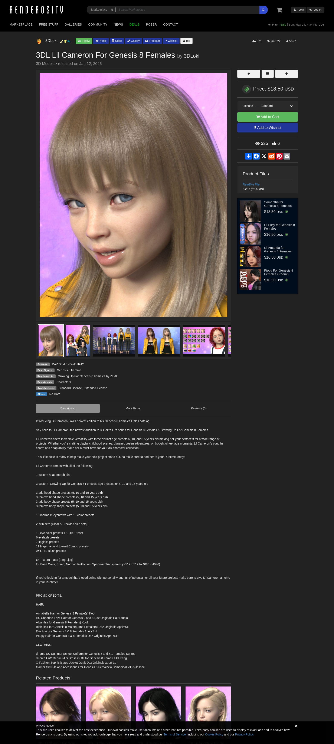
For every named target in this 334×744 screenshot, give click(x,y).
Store (117, 40)
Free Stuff (48, 24)
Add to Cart (267, 117)
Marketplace (21, 24)
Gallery (133, 40)
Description (67, 408)
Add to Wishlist (267, 128)
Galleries (73, 24)
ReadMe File (251, 184)
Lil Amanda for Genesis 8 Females (278, 249)
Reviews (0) (199, 408)
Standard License (70, 388)
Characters (63, 382)
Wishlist (171, 40)
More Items (133, 408)
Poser (151, 24)
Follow (84, 40)
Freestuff (152, 40)
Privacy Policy (244, 734)
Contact (170, 24)
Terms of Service (175, 734)
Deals (135, 24)
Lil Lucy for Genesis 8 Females (279, 226)
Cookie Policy (214, 734)
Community (98, 24)
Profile (101, 40)
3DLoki (191, 56)
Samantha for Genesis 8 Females (278, 203)
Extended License (95, 388)
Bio (186, 40)
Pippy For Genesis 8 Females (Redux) (278, 272)
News (118, 24)
